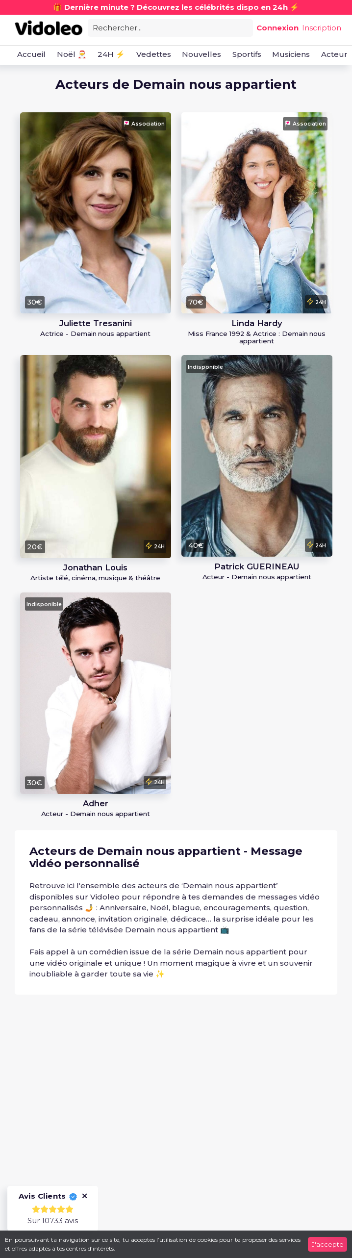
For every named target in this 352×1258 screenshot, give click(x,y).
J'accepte (328, 1244)
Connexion (277, 27)
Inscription (321, 27)
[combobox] (170, 27)
